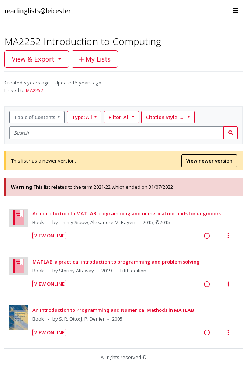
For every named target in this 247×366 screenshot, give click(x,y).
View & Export (34, 59)
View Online (49, 235)
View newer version (209, 160)
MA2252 (34, 90)
